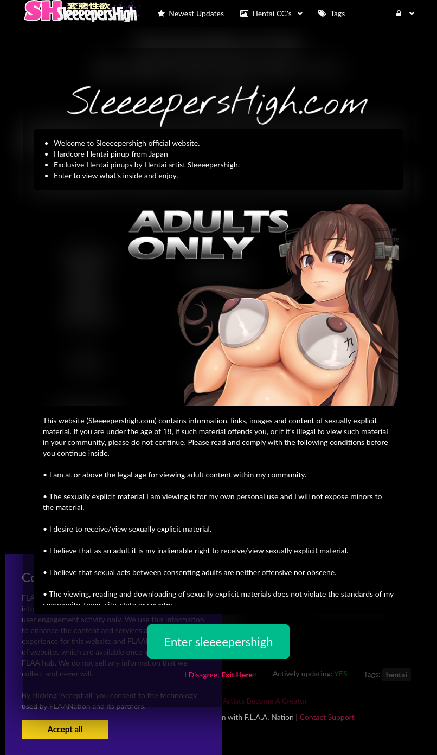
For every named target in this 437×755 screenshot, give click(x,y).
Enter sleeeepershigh (218, 641)
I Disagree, (218, 674)
